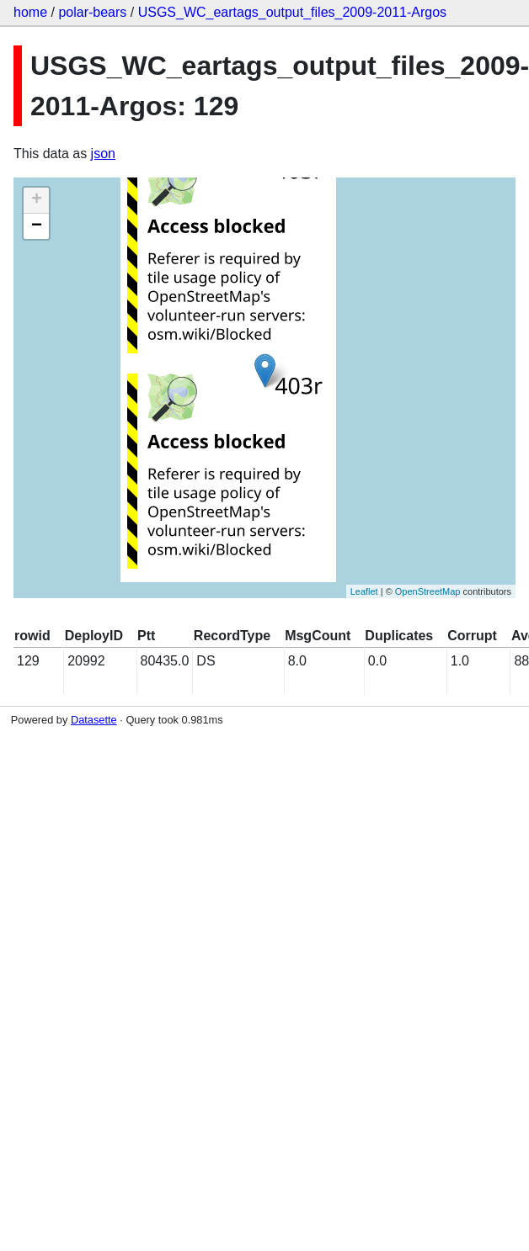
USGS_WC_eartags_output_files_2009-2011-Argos (292, 12)
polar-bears (92, 12)
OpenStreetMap (428, 591)
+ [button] (36, 200)
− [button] (36, 226)
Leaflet (364, 591)
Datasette (94, 719)
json (103, 153)
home (30, 12)
